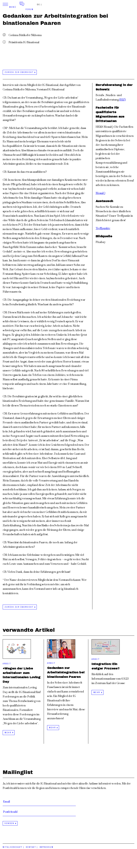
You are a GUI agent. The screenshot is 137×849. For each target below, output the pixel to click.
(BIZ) (122, 99)
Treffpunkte (103, 228)
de (38, 4)
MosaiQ (100, 193)
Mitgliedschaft (12, 847)
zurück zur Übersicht (19, 72)
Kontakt (31, 847)
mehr (8, 732)
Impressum (46, 847)
